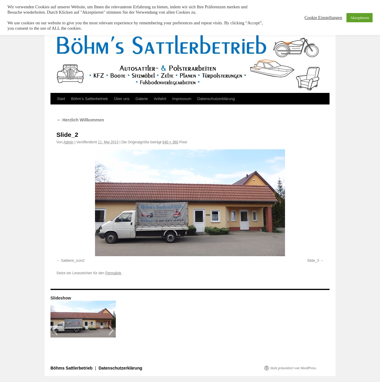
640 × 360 (170, 142)
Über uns (122, 98)
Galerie (141, 98)
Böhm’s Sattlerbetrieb (89, 98)
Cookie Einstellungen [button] (323, 17)
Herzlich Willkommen (80, 120)
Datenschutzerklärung (216, 98)
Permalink (113, 273)
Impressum (181, 98)
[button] (55, 330)
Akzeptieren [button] (359, 17)
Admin (68, 142)
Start (61, 98)
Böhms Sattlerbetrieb (72, 368)
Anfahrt (160, 98)
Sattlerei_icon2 (72, 261)
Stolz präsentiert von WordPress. (293, 368)
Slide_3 (313, 261)
